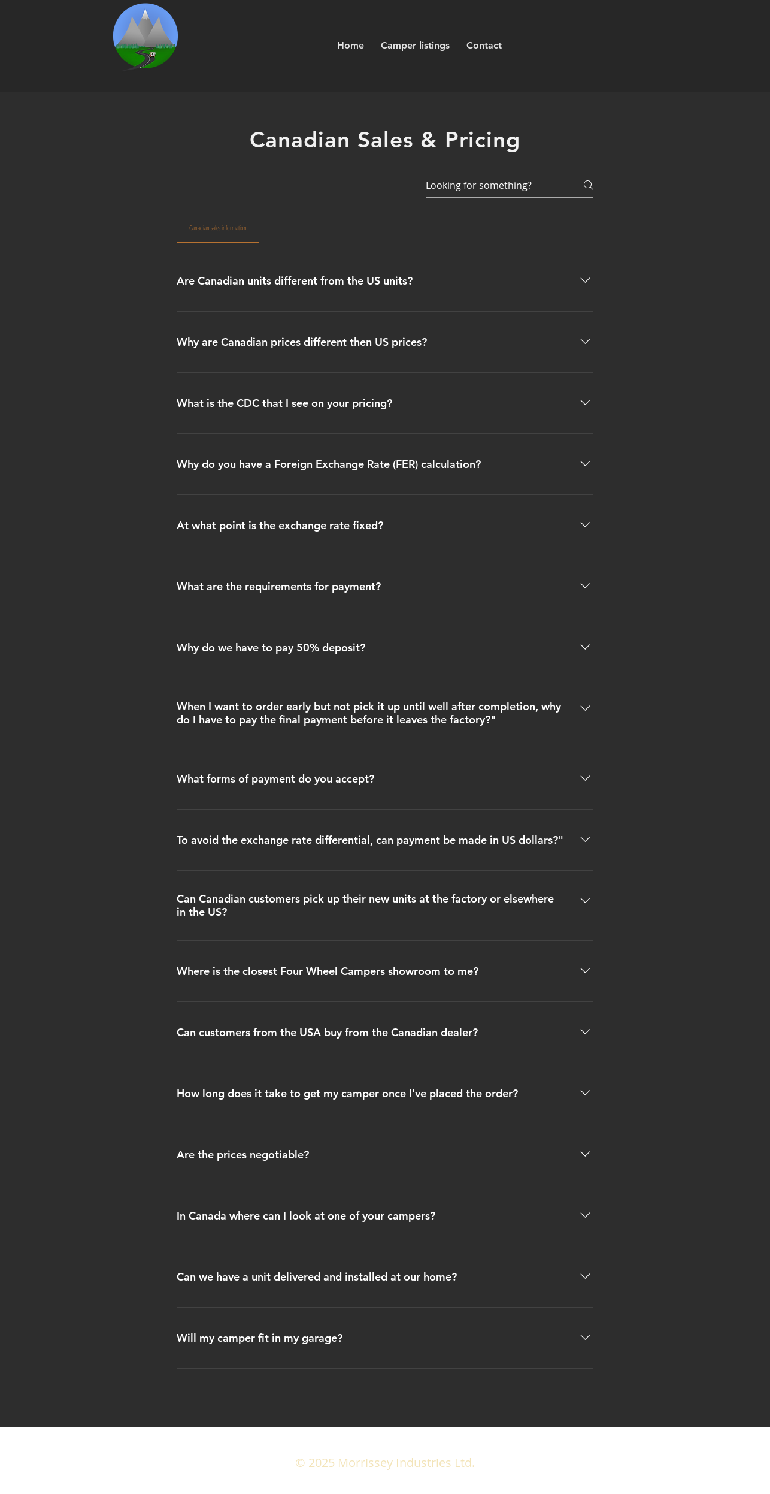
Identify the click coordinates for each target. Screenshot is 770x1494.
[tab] (218, 227)
